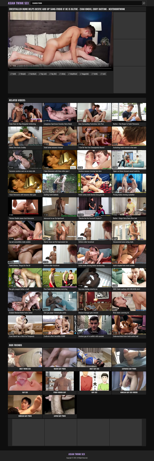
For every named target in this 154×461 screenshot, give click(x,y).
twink (14, 73)
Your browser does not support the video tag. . (60, 41)
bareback (33, 73)
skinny (63, 73)
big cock (44, 73)
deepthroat (73, 73)
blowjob (23, 73)
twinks (96, 73)
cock (104, 73)
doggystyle (85, 73)
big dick (53, 73)
